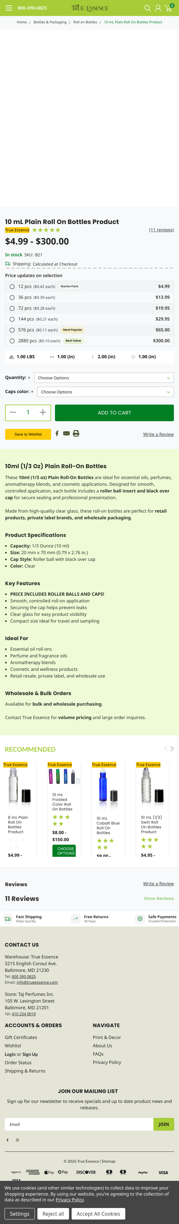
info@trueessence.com (37, 982)
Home (22, 22)
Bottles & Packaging (50, 22)
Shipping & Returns (25, 1071)
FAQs (98, 1054)
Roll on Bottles (85, 22)
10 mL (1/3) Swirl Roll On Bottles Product (151, 824)
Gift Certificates (21, 1037)
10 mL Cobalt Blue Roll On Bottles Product (108, 828)
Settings (19, 1213)
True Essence (17, 230)
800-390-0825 (32, 8)
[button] (89, 286)
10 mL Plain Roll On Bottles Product (133, 22)
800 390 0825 (24, 976)
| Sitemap (107, 1161)
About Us (102, 1046)
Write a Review (158, 434)
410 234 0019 (24, 1014)
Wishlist (13, 1046)
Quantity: (17, 378)
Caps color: (19, 392)
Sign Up (30, 1054)
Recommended (30, 749)
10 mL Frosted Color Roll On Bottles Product (62, 805)
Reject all (53, 1213)
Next (172, 749)
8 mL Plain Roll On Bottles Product (18, 824)
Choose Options (66, 851)
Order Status (18, 1063)
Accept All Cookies (98, 1213)
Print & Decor (107, 1037)
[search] (146, 8)
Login (10, 1054)
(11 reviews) (161, 230)
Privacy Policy (107, 1062)
